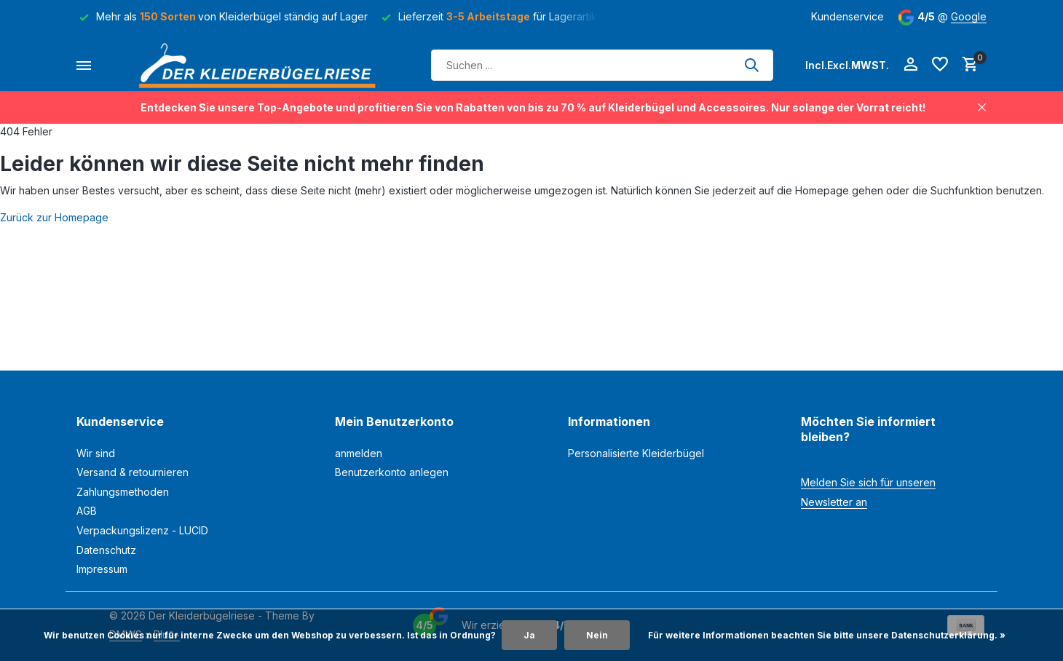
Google (969, 16)
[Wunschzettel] (940, 65)
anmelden (358, 453)
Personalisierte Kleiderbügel (636, 453)
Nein (597, 635)
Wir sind (95, 453)
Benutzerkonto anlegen (391, 472)
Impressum (101, 569)
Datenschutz (106, 550)
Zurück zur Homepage (54, 217)
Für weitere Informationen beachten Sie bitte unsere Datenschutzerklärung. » (826, 635)
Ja (529, 635)
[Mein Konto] (910, 65)
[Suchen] (602, 65)
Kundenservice (847, 16)
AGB (86, 510)
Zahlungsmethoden (122, 492)
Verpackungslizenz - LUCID (142, 530)
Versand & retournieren (132, 472)
